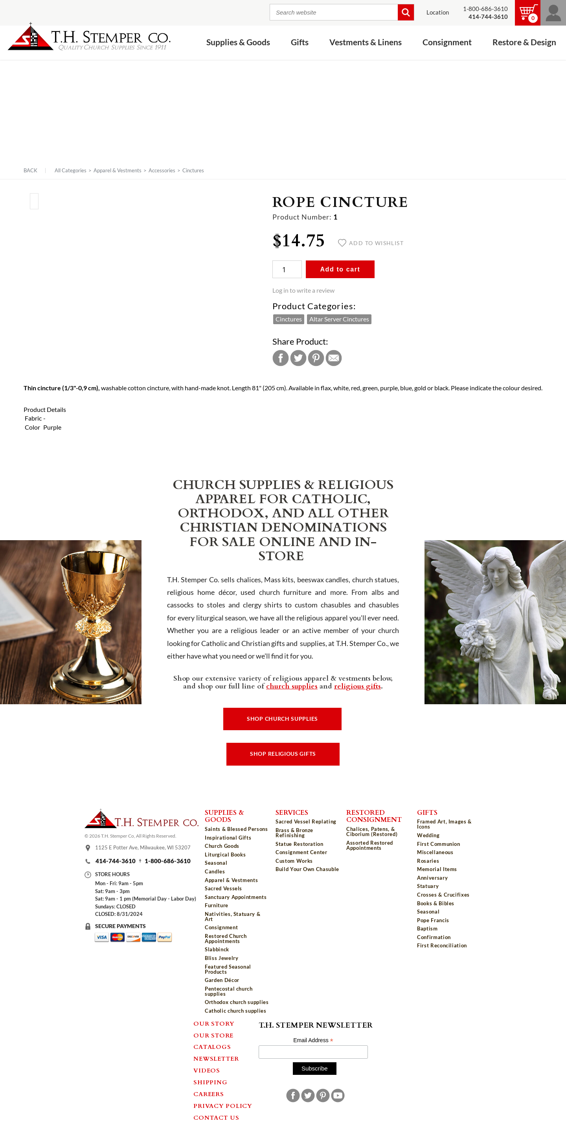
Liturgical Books (225, 854)
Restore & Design (524, 42)
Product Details (45, 409)
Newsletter (216, 1058)
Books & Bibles (435, 903)
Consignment (447, 42)
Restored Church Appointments (226, 938)
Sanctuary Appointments (235, 897)
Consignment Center (301, 852)
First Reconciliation (442, 945)
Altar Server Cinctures (339, 319)
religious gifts (357, 686)
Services (292, 812)
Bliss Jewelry (221, 958)
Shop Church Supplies (282, 719)
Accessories (162, 170)
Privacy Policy (222, 1105)
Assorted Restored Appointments (369, 845)
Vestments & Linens (365, 42)
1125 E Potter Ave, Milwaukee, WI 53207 (143, 847)
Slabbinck (217, 949)
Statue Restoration (299, 844)
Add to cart (340, 269)
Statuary (428, 886)
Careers (208, 1093)
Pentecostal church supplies (229, 991)
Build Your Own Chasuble (307, 869)
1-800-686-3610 (485, 9)
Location (437, 12)
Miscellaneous (435, 852)
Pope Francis (433, 920)
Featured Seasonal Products (228, 969)
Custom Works (294, 861)
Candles (215, 871)
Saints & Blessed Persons (236, 829)
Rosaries (428, 861)
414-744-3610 (116, 861)
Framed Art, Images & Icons (444, 824)
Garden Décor (222, 980)
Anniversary (432, 877)
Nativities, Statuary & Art (232, 916)
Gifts (300, 42)
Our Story (214, 1023)
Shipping (210, 1082)
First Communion (438, 844)
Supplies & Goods (238, 42)
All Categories (70, 170)
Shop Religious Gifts (283, 754)
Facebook (280, 358)
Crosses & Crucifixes (443, 894)
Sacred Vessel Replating (306, 821)
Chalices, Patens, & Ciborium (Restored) (371, 831)
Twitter (298, 358)
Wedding (428, 835)
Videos (206, 1070)
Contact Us (216, 1117)
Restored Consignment (374, 815)
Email (333, 358)
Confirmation (434, 937)
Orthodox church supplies (237, 1002)
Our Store (213, 1035)
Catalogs (212, 1046)
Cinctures (193, 170)
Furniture (216, 905)
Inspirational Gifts (228, 837)
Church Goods (222, 846)
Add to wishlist (371, 243)
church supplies (292, 686)
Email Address (313, 1040)
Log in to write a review (303, 290)
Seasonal (216, 863)
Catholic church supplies (235, 1010)
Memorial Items (437, 869)
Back (30, 170)
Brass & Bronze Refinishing (294, 832)
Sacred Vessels (223, 888)
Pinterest (316, 358)
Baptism (427, 928)
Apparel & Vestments (118, 170)
